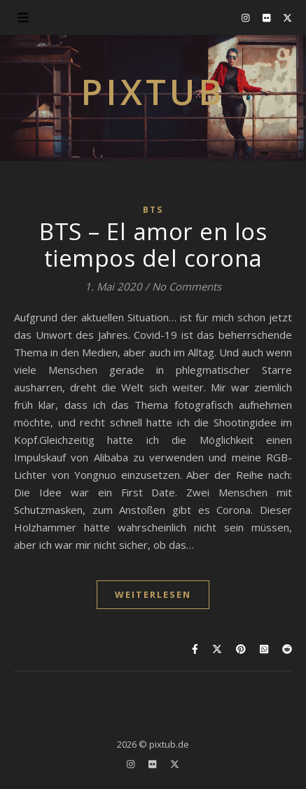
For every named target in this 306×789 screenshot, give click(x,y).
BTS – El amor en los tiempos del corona (153, 245)
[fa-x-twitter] (287, 17)
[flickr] (267, 17)
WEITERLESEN (153, 594)
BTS (153, 210)
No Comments (186, 286)
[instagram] (246, 17)
